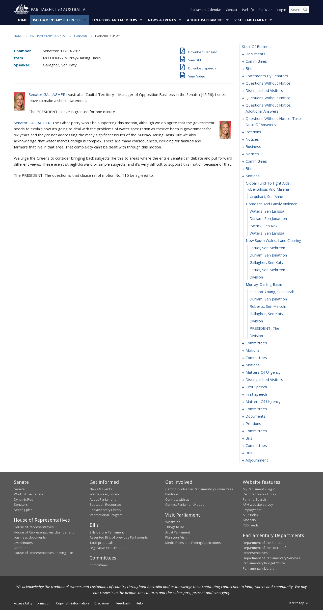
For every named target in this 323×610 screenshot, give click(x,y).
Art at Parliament (177, 532)
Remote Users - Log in (259, 494)
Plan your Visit (175, 537)
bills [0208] (249, 438)
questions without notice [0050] (268, 97)
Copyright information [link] (72, 603)
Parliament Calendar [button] (206, 9)
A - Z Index (251, 515)
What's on (172, 522)
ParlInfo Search (254, 499)
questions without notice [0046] (268, 83)
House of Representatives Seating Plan (43, 552)
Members (21, 547)
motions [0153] (253, 364)
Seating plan (23, 509)
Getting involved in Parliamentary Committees (199, 489)
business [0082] (253, 146)
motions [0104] (253, 175)
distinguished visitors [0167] (264, 379)
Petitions (172, 494)
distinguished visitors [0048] (264, 90)
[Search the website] (299, 9)
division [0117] (256, 276)
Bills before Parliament (107, 532)
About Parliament (205, 20)
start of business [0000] (257, 46)
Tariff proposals (102, 542)
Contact (231, 9)
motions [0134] (253, 350)
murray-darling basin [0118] (264, 284)
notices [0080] (252, 139)
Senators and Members (114, 20)
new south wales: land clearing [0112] (273, 240)
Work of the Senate (28, 494)
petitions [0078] (253, 131)
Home (21, 20)
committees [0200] (256, 430)
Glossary (249, 520)
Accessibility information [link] (32, 603)
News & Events (162, 20)
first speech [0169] (256, 386)
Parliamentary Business (57, 20)
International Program (106, 515)
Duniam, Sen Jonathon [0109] (268, 218)
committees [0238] (256, 445)
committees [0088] (256, 161)
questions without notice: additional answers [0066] (268, 108)
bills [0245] (249, 452)
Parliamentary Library (105, 509)
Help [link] (139, 603)
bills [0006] (249, 68)
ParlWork (266, 9)
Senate (19, 489)
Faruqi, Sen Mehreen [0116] (267, 269)
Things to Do (174, 527)
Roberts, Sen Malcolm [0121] (268, 306)
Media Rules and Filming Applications (193, 542)
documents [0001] (255, 53)
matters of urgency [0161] (263, 372)
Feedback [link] (123, 603)
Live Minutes (23, 542)
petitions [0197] (253, 423)
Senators (21, 504)
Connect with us (177, 499)
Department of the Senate (262, 542)
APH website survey (258, 504)
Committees (99, 565)
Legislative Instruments (107, 547)
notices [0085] (252, 153)
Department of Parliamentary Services (271, 558)
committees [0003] (256, 61)
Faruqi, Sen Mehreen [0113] (267, 247)
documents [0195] (255, 416)
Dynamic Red (23, 499)
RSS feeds (251, 525)
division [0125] (256, 335)
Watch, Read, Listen (104, 494)
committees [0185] (256, 408)
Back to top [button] (298, 603)
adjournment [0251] (257, 460)
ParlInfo (248, 9)
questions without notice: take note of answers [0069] (273, 121)
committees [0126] (256, 342)
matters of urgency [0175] (263, 401)
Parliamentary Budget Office (264, 563)
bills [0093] (249, 168)
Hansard (80, 36)
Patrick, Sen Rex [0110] (264, 225)
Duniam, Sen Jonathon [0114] (268, 255)
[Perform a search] (305, 9)
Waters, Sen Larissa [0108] (267, 211)
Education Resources (106, 504)
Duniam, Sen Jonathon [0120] (268, 298)
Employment (252, 509)
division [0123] (256, 320)
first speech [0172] (256, 394)
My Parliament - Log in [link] (259, 489)
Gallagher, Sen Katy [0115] (266, 262)
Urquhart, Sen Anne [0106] (266, 196)
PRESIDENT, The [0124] (264, 328)
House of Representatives (34, 527)
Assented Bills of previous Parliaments (119, 537)
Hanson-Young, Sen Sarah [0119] (272, 291)
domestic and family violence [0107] (271, 203)
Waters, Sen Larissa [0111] (267, 233)
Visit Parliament (250, 20)
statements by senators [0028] (267, 75)
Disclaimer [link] (102, 603)
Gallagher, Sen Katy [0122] (266, 313)
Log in (281, 9)
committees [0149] (256, 357)
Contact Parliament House (184, 504)
